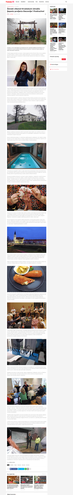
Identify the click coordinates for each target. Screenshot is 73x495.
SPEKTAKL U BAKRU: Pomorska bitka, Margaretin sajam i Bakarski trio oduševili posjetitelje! (62, 46)
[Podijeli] (45, 14)
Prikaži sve (44, 474)
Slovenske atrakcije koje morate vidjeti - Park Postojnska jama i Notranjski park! (53, 31)
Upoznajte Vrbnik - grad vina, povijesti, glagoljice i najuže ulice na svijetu (62, 17)
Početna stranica (10, 6)
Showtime (41, 1)
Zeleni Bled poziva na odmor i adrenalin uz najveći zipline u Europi (62, 31)
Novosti (17, 1)
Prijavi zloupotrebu (55, 69)
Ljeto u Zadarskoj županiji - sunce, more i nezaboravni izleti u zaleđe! (53, 16)
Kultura (47, 1)
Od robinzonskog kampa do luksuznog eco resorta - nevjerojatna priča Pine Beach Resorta (13, 486)
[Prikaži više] (30, 469)
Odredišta (23, 1)
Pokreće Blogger (54, 64)
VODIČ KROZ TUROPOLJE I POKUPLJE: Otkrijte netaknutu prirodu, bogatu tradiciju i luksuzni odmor (53, 47)
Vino (37, 1)
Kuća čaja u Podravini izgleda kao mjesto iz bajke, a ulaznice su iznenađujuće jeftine (39, 486)
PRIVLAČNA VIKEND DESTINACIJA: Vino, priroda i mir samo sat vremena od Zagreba (27, 486)
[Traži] (66, 2)
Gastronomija (31, 1)
